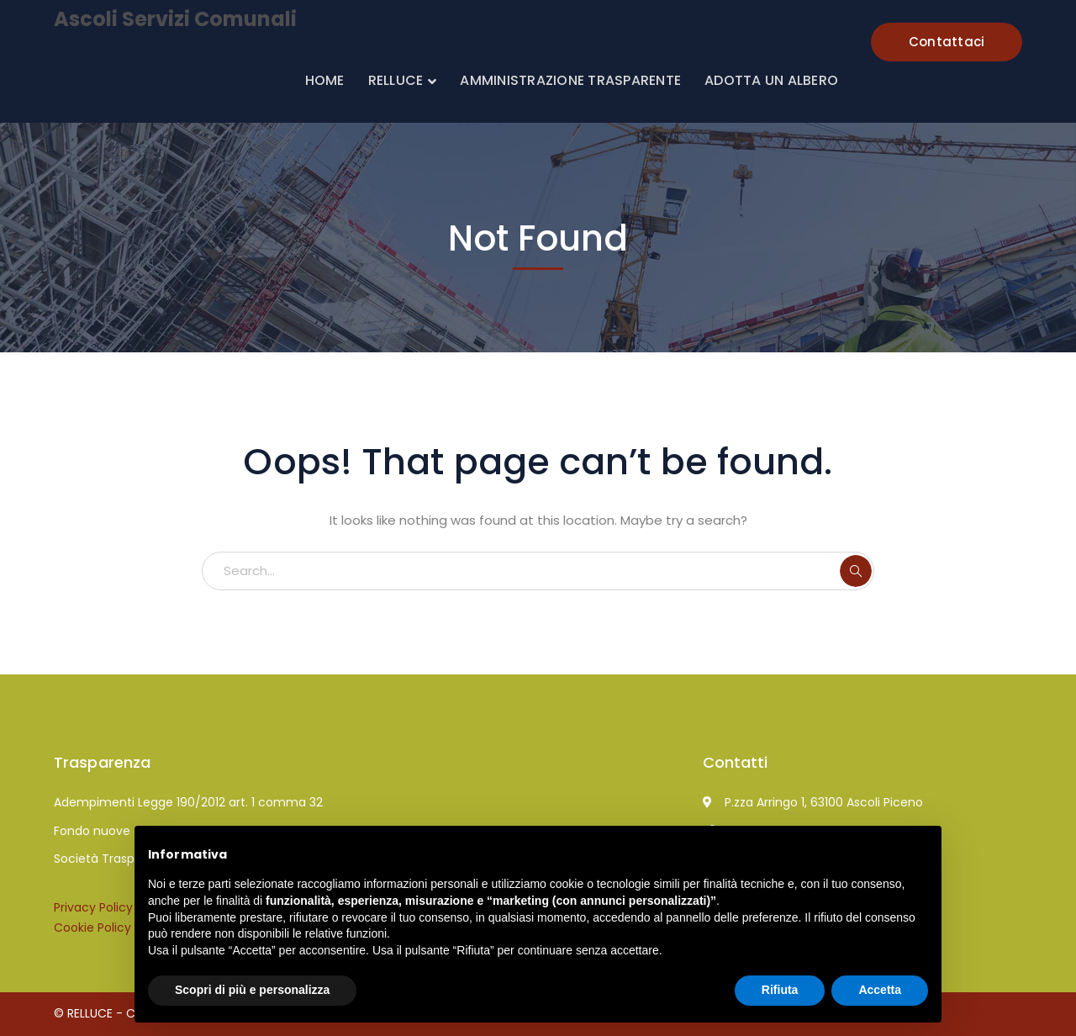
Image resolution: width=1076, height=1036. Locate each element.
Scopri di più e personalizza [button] (252, 989)
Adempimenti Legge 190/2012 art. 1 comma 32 (188, 802)
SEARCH (856, 571)
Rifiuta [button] (780, 989)
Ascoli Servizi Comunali (175, 19)
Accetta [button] (879, 989)
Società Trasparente (114, 858)
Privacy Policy (93, 907)
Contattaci (947, 41)
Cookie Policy (92, 927)
